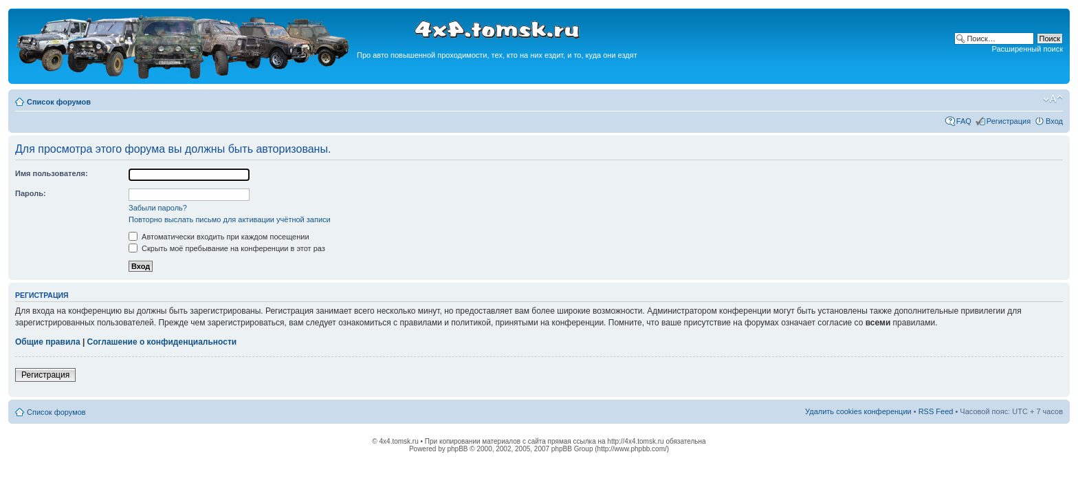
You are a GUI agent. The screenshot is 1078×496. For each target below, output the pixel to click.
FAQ (963, 121)
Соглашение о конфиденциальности (162, 342)
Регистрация (1009, 121)
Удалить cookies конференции (858, 411)
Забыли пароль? (158, 208)
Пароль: (30, 193)
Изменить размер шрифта (1053, 99)
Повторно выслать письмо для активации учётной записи (230, 219)
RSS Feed (936, 411)
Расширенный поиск (1027, 49)
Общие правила (47, 342)
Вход (1054, 121)
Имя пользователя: (51, 173)
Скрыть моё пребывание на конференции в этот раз (227, 248)
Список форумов (59, 102)
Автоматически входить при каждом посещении (219, 237)
